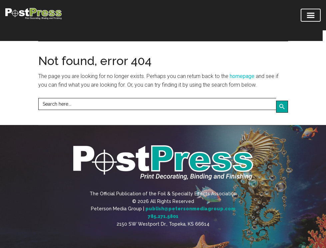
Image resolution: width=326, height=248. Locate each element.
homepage (242, 76)
